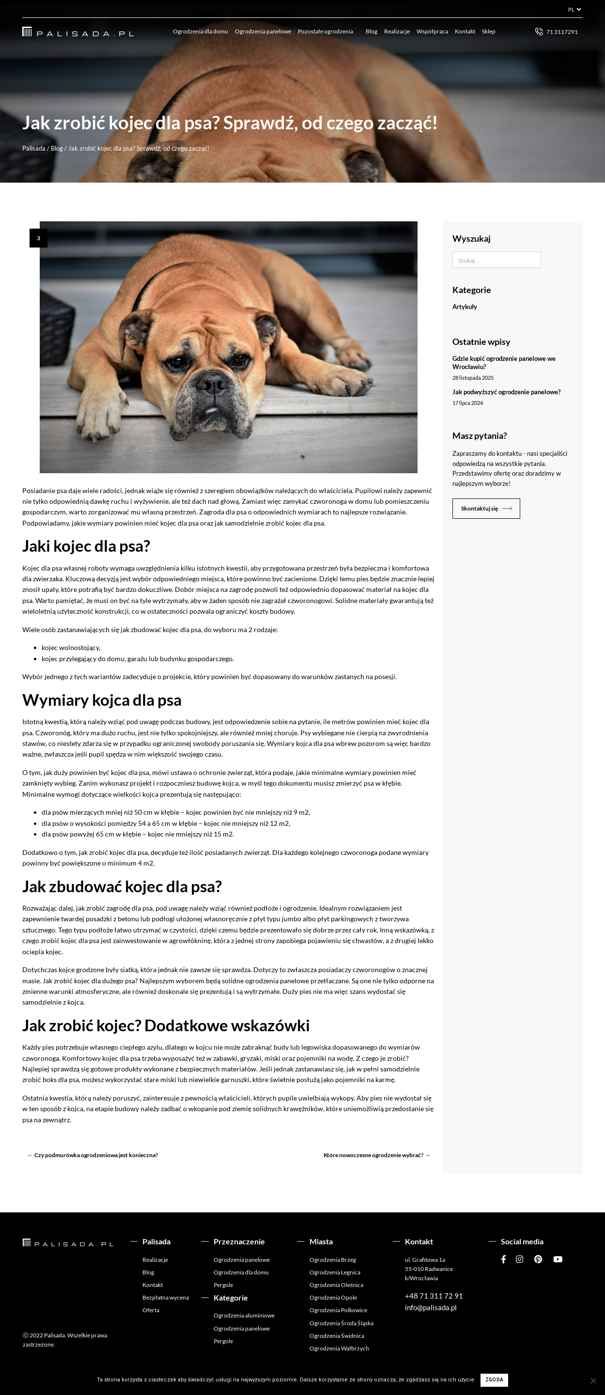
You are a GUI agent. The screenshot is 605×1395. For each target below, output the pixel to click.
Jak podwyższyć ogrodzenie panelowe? (506, 392)
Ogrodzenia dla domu (200, 31)
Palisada (34, 148)
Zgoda (494, 1379)
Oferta (150, 1310)
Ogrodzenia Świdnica (337, 1335)
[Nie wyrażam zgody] (593, 1380)
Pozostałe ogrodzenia (325, 31)
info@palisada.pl (431, 1307)
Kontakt (465, 31)
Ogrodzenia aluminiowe (244, 1315)
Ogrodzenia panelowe (263, 31)
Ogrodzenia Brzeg (333, 1259)
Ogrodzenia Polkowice (338, 1310)
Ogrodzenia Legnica (335, 1272)
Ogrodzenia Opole (333, 1297)
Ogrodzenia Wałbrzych (339, 1348)
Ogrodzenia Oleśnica (336, 1284)
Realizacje (397, 31)
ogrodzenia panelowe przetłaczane (297, 980)
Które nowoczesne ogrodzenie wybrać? (373, 1155)
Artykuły (464, 306)
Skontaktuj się (479, 508)
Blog (371, 31)
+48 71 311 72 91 (434, 1295)
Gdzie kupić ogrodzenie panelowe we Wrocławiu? (504, 363)
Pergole (223, 1284)
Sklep (489, 31)
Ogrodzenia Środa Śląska (341, 1323)
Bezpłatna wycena (165, 1297)
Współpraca (432, 31)
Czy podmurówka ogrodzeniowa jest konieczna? (96, 1155)
